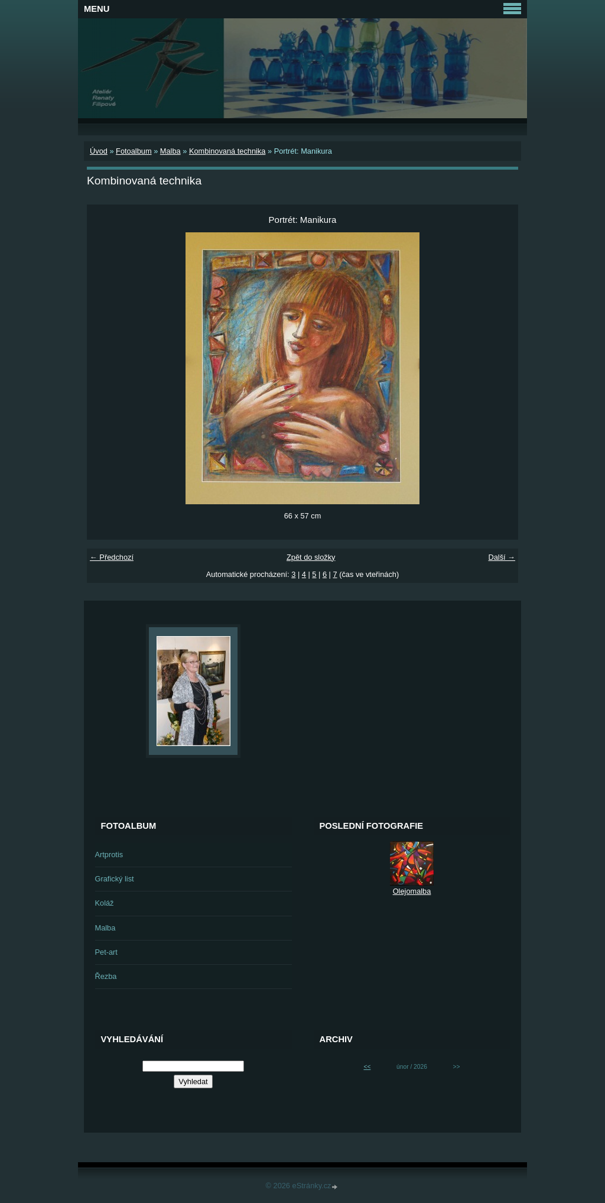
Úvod (99, 151)
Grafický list (114, 878)
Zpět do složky (311, 557)
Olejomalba (412, 891)
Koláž (104, 903)
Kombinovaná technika (227, 151)
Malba (170, 151)
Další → (501, 557)
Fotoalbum (133, 151)
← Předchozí (112, 557)
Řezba (106, 976)
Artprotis (109, 854)
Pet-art (106, 952)
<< (366, 1066)
